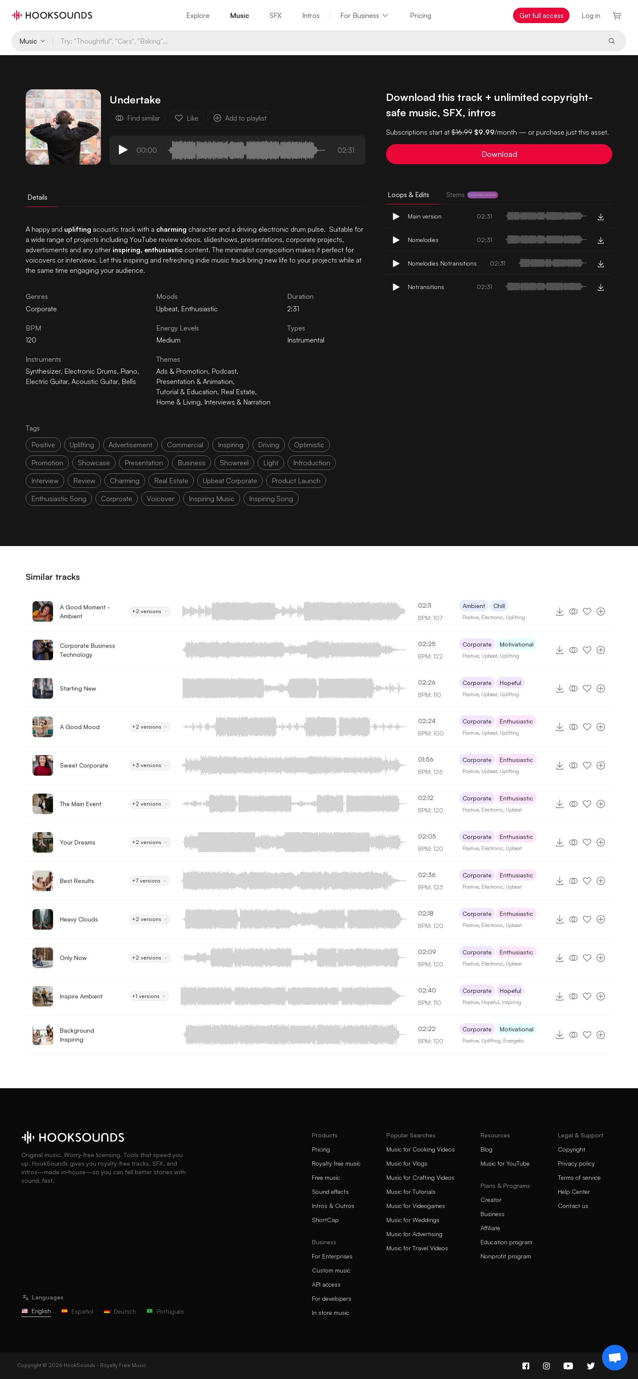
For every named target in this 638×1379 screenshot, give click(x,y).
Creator (491, 1199)
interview (45, 480)
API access (326, 1284)
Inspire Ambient (81, 996)
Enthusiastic (199, 308)
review (84, 480)
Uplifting (515, 617)
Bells (129, 381)
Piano (128, 371)
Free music (326, 1177)
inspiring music (211, 498)
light (271, 462)
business (191, 462)
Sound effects (330, 1191)
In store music (330, 1312)
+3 (150, 765)
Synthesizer (43, 371)
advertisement (130, 444)
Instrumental (305, 340)
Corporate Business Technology (87, 650)
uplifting (82, 444)
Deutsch (120, 1311)
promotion (47, 462)
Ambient (474, 605)
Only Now (73, 957)
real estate (171, 480)
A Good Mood (80, 726)
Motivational (517, 644)
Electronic (492, 617)
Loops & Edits (408, 194)
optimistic (309, 444)
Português (165, 1311)
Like (187, 118)
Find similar (137, 118)
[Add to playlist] (600, 611)
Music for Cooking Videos (420, 1149)
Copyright (571, 1149)
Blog (487, 1149)
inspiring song (271, 498)
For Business (364, 15)
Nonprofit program (506, 1256)
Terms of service (579, 1177)
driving (268, 444)
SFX (276, 15)
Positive (471, 617)
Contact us (573, 1205)
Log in (591, 15)
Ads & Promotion (182, 371)
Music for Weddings (412, 1219)
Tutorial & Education (186, 391)
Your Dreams (77, 842)
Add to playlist (240, 118)
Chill (499, 605)
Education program (506, 1242)
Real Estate (238, 391)
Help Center (574, 1191)
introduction (311, 462)
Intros (311, 15)
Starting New (78, 688)
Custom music (331, 1270)
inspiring (230, 444)
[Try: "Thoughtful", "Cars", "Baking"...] (326, 41)
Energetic (513, 1040)
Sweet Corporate (84, 765)
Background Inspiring (77, 1035)
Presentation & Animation (194, 381)
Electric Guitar (47, 381)
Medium (168, 340)
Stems (472, 194)
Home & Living (178, 402)
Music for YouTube (505, 1163)
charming (124, 480)
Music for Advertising (414, 1233)
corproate (116, 498)
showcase (94, 462)
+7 (149, 880)
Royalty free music (336, 1163)
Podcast (224, 371)
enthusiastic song (58, 498)
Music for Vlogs (406, 1163)
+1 (149, 996)
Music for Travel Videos (417, 1248)
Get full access (541, 15)
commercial (185, 444)
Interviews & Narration (237, 402)
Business (492, 1213)
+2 (150, 611)
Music (239, 15)
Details (37, 197)
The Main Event (80, 803)
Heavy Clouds (79, 919)
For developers (331, 1298)
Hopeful (510, 682)
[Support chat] (615, 1357)
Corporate (477, 644)
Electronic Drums (90, 371)
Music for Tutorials (411, 1191)
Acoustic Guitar (94, 381)
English (36, 1310)
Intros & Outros (333, 1205)
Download (499, 154)
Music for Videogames (415, 1205)
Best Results (77, 880)
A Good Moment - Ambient (85, 611)
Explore (198, 15)
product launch (296, 480)
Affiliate (490, 1227)
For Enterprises (332, 1256)
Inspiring (511, 1002)
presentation (144, 462)
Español (77, 1311)
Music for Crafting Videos (420, 1177)
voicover (160, 498)
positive (43, 444)
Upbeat (167, 308)
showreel (234, 462)
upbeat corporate (230, 480)
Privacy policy (576, 1163)
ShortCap (325, 1219)
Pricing (420, 15)
